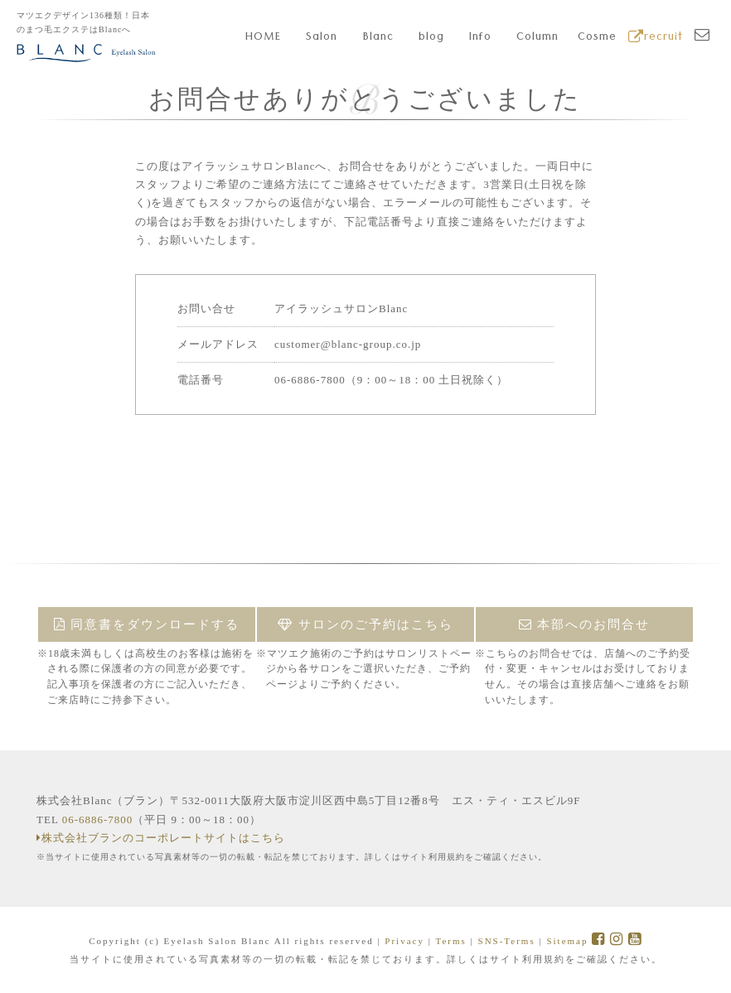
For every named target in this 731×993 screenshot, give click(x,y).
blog (431, 38)
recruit (655, 38)
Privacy (404, 941)
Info (480, 38)
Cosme (597, 38)
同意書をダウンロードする (147, 624)
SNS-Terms (506, 941)
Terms (450, 941)
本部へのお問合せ (585, 624)
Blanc (378, 38)
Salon (321, 38)
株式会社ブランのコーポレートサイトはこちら (160, 838)
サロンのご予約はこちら (365, 624)
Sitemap (567, 941)
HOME (263, 38)
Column (537, 38)
